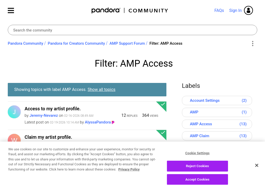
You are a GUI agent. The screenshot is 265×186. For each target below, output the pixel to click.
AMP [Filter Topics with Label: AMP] (194, 112)
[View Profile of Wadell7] (36, 144)
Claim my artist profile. (48, 137)
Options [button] (252, 44)
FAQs (219, 10)
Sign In (235, 10)
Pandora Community (130, 10)
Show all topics (102, 89)
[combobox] (132, 30)
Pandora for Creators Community (76, 43)
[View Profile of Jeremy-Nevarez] (44, 115)
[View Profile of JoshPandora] (96, 150)
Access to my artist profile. (53, 108)
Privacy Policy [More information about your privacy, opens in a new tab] (128, 182)
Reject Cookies (197, 179)
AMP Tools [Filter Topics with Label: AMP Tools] (199, 147)
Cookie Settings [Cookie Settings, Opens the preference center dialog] (197, 165)
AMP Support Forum (127, 43)
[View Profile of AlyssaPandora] (98, 122)
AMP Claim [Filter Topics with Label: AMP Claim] (199, 136)
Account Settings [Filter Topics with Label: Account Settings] (205, 100)
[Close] (256, 177)
